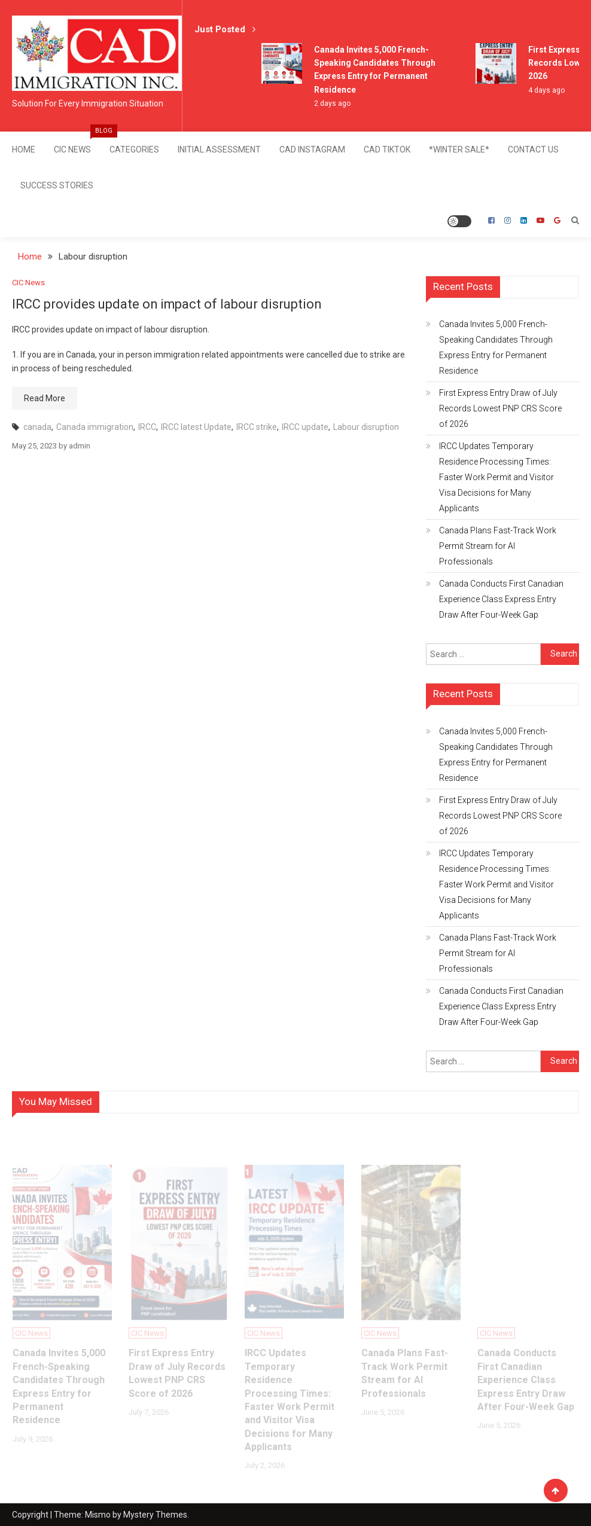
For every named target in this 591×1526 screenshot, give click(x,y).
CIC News (76, 143)
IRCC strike (256, 426)
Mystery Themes (155, 1514)
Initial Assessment (219, 149)
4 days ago (546, 90)
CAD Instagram (312, 149)
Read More (44, 397)
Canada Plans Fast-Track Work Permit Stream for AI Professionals (497, 545)
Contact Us (533, 149)
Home (23, 149)
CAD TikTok (387, 149)
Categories (134, 149)
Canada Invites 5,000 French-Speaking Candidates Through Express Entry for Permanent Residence (496, 347)
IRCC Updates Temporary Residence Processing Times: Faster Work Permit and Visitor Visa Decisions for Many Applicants (496, 476)
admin (79, 445)
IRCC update (305, 426)
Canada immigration (94, 426)
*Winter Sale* (459, 149)
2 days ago (332, 103)
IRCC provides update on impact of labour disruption (167, 303)
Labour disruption (366, 426)
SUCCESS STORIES (56, 185)
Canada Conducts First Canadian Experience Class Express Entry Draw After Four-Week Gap (501, 598)
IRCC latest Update (196, 426)
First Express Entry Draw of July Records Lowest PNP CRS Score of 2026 (500, 407)
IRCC (147, 426)
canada (37, 426)
